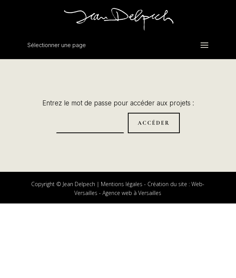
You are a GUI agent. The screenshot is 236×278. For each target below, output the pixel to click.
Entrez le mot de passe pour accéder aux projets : (118, 103)
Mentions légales (121, 184)
